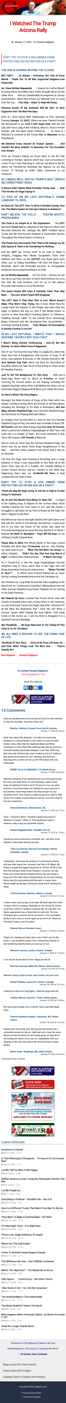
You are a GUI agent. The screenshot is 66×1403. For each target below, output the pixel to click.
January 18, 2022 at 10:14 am (52, 984)
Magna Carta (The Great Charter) (19, 1364)
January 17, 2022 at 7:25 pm (53, 832)
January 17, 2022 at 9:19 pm (53, 855)
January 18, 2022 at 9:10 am (53, 969)
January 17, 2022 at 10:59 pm (52, 931)
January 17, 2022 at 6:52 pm (53, 772)
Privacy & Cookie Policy (31, 1393)
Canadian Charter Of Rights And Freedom (24, 1377)
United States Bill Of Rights (17, 1370)
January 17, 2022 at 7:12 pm (53, 810)
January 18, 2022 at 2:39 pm (53, 1054)
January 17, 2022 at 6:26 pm (53, 731)
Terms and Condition (32, 1397)
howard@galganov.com (33, 674)
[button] (63, 7)
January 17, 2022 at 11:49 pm (52, 953)
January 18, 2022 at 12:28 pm (52, 1000)
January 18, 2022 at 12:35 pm (52, 1022)
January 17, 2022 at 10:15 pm (52, 896)
